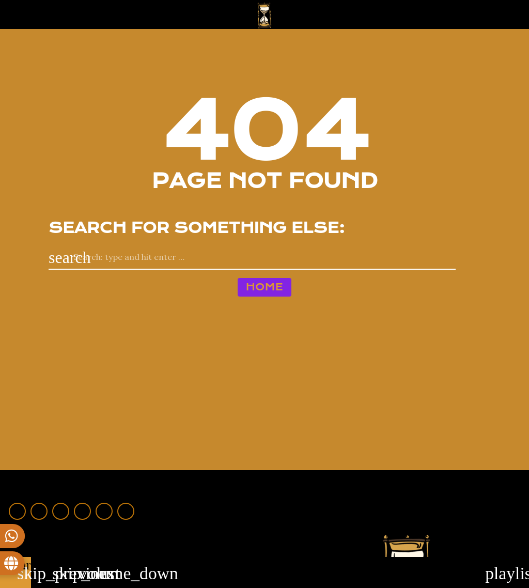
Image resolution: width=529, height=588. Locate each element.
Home (265, 287)
